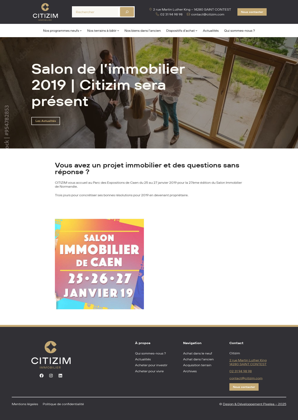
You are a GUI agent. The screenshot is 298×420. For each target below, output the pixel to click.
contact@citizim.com (246, 378)
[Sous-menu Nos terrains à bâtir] (118, 30)
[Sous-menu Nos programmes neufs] (81, 30)
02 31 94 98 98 (240, 371)
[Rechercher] (127, 12)
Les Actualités (45, 121)
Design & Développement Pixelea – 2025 (254, 404)
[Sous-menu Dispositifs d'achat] (196, 30)
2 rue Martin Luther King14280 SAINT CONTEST (248, 362)
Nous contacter (252, 12)
